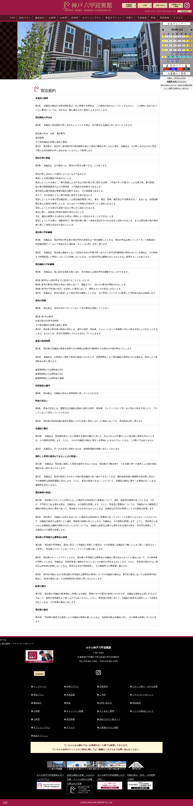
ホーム (3, 639)
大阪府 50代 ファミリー (176, 82)
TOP (5, 802)
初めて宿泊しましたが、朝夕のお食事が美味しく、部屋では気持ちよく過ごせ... (176, 86)
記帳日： (176, 78)
